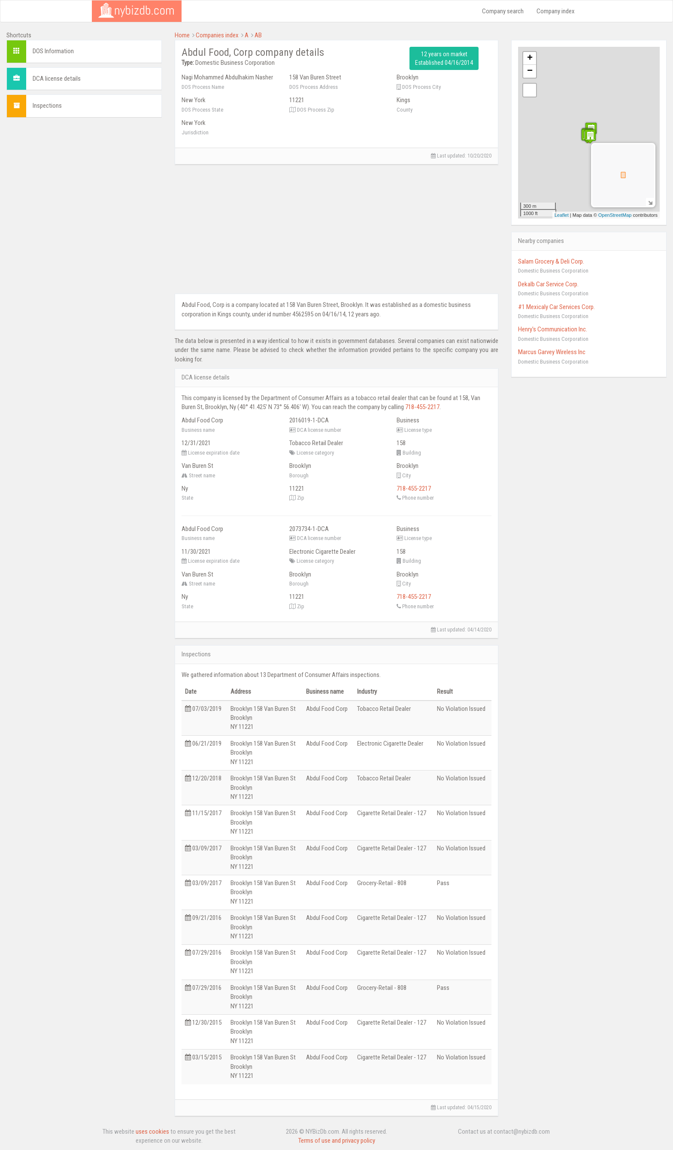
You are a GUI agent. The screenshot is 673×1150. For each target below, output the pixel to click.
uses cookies (152, 1131)
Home (182, 35)
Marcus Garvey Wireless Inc (551, 352)
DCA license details (57, 78)
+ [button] (530, 58)
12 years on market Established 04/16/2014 (444, 58)
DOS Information (53, 51)
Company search (503, 11)
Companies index (217, 35)
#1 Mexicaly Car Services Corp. (556, 307)
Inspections (47, 105)
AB (258, 35)
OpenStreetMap (615, 215)
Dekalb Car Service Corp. (548, 284)
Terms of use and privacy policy (336, 1140)
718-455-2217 (422, 407)
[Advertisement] (84, 184)
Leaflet (562, 215)
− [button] (530, 71)
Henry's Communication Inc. (552, 329)
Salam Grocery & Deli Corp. (551, 261)
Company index (556, 11)
